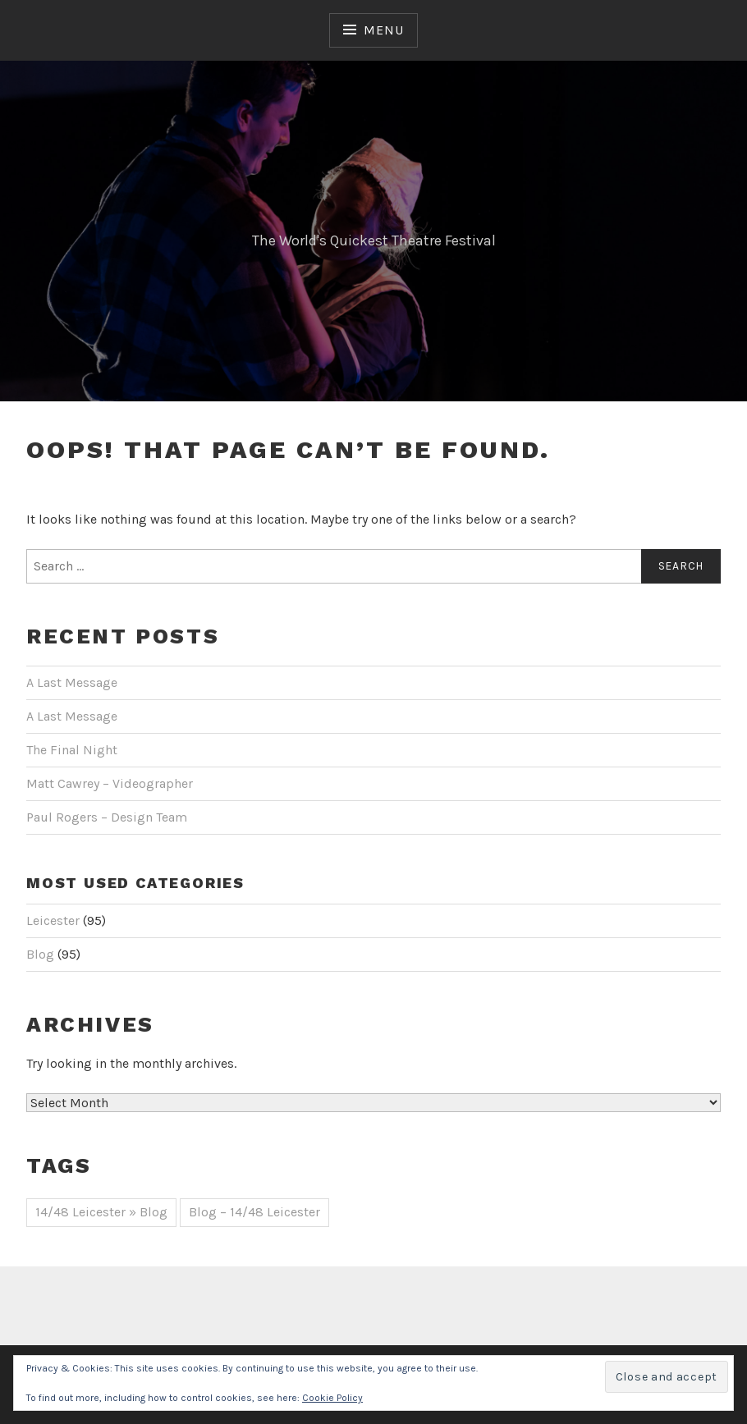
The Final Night (71, 750)
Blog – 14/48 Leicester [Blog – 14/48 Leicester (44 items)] (254, 1212)
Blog (40, 954)
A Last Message (71, 682)
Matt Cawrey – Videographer (109, 783)
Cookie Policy (332, 1397)
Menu (383, 30)
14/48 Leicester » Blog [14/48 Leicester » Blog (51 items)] (101, 1212)
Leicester (53, 920)
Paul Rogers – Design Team (106, 817)
